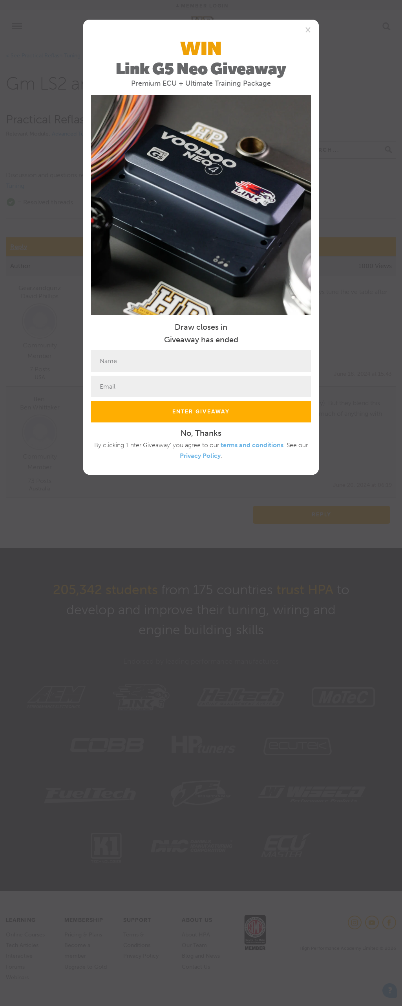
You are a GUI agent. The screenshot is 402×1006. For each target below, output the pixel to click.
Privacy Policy (200, 455)
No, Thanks (201, 433)
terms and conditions (252, 445)
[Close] (308, 29)
